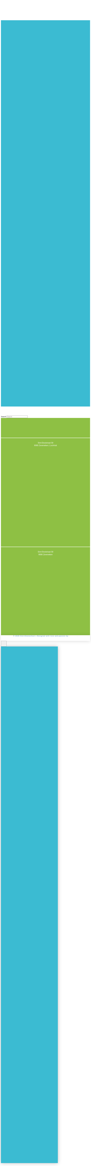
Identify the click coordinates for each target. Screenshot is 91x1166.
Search (3, 417)
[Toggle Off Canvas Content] (45, 404)
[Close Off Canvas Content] (4, 643)
